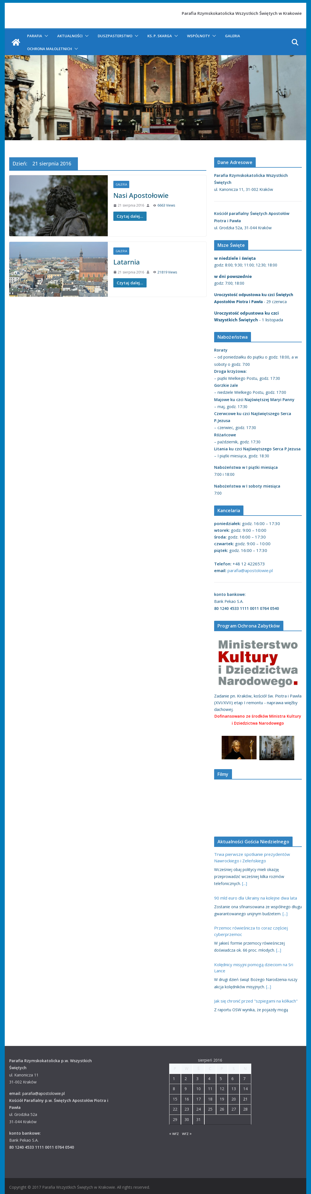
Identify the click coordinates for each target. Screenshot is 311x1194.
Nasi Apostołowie (141, 195)
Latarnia (126, 261)
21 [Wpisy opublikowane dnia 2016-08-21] (245, 1099)
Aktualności (70, 35)
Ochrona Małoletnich (49, 48)
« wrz (174, 1133)
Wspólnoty (198, 35)
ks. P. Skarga (159, 35)
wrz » (187, 1133)
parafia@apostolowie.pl (250, 570)
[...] (244, 883)
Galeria (232, 35)
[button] (45, 35)
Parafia (34, 35)
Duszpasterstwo (115, 35)
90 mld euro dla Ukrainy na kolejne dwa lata (255, 898)
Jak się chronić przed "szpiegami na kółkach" (256, 1001)
